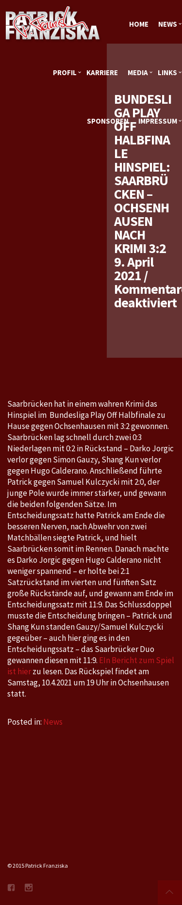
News (53, 721)
